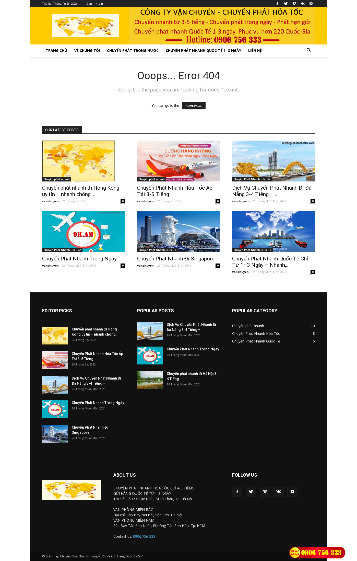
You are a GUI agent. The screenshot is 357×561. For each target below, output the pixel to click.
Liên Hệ (255, 50)
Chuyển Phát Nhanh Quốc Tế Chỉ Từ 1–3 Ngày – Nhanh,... (270, 262)
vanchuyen (50, 201)
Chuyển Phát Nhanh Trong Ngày (79, 259)
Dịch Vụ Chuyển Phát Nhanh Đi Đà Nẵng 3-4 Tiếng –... (272, 191)
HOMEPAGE (194, 105)
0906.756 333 (144, 536)
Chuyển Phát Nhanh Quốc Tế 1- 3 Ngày (203, 50)
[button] (309, 51)
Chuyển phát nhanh (57, 179)
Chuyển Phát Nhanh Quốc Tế (157, 250)
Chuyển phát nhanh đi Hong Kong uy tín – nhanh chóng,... (80, 191)
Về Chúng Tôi (87, 50)
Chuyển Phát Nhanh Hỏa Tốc (252, 179)
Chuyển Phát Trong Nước (133, 50)
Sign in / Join (94, 3)
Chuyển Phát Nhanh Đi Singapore (176, 259)
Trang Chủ (56, 50)
